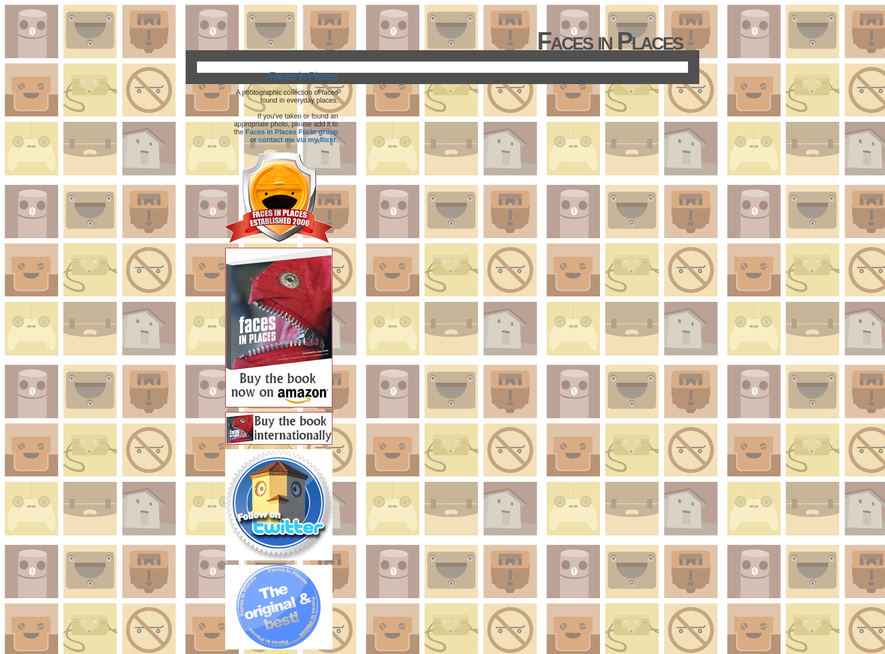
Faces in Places (303, 76)
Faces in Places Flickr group (292, 132)
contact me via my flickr (297, 140)
